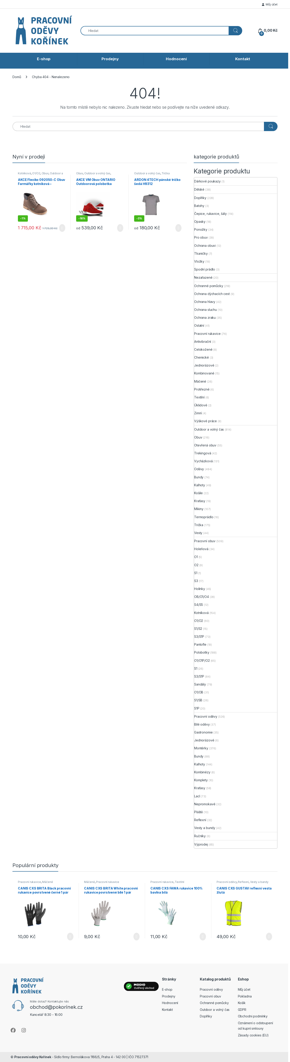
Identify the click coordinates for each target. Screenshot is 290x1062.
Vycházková (203, 461)
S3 (196, 581)
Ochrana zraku (205, 317)
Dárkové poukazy (207, 181)
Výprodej (201, 844)
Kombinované (204, 373)
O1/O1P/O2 (202, 660)
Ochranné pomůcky (208, 286)
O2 (196, 565)
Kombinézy (202, 772)
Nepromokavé (204, 804)
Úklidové (200, 405)
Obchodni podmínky (253, 1016)
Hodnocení (176, 59)
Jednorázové (204, 365)
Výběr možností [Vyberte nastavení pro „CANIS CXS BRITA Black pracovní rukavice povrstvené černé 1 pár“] (70, 936)
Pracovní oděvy (205, 716)
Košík (242, 1003)
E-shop (44, 59)
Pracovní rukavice (207, 334)
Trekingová (202, 453)
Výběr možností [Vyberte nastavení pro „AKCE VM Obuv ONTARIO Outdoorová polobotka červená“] (120, 228)
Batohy (199, 206)
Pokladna (245, 996)
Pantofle (200, 644)
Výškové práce (205, 421)
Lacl (197, 796)
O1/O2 (36, 173)
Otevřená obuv (205, 445)
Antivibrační (202, 341)
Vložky (199, 261)
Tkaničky (201, 253)
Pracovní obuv (204, 541)
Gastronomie (203, 732)
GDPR (242, 1010)
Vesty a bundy (204, 828)
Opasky (199, 221)
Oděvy (199, 469)
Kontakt (242, 59)
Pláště (198, 812)
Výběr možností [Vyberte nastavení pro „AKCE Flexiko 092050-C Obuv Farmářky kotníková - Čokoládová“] (62, 228)
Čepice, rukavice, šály (210, 214)
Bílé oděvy (202, 724)
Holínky (199, 589)
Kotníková (24, 173)
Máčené (200, 381)
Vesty (198, 533)
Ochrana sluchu (205, 310)
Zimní (198, 413)
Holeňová (201, 549)
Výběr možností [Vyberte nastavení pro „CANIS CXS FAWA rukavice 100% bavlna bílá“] (203, 936)
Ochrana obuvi (205, 245)
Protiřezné (202, 389)
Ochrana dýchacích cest (212, 294)
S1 (195, 573)
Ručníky (200, 836)
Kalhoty (199, 485)
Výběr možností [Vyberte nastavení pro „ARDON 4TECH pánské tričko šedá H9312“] (178, 228)
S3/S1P (199, 636)
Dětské (199, 189)
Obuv (45, 173)
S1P (196, 708)
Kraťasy (199, 501)
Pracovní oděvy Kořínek (32, 1057)
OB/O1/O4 (201, 597)
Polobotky (201, 652)
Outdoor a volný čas (97, 173)
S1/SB (198, 700)
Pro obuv (201, 237)
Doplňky (200, 198)
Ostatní (199, 325)
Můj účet (270, 4)
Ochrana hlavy (204, 302)
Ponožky (200, 229)
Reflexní (200, 820)
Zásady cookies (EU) (253, 1035)
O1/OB (198, 692)
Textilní (199, 397)
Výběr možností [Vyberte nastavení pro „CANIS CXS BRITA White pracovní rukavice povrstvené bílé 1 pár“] (136, 936)
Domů (16, 77)
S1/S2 (198, 628)
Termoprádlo (203, 517)
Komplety (201, 780)
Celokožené (203, 349)
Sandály (200, 684)
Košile (198, 493)
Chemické (201, 357)
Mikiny (198, 509)
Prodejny (110, 59)
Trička (165, 173)
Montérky (201, 748)
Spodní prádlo (204, 269)
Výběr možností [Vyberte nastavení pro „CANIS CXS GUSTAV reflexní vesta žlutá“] (269, 936)
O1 (196, 557)
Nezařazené (203, 277)
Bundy (198, 477)
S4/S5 (198, 605)
